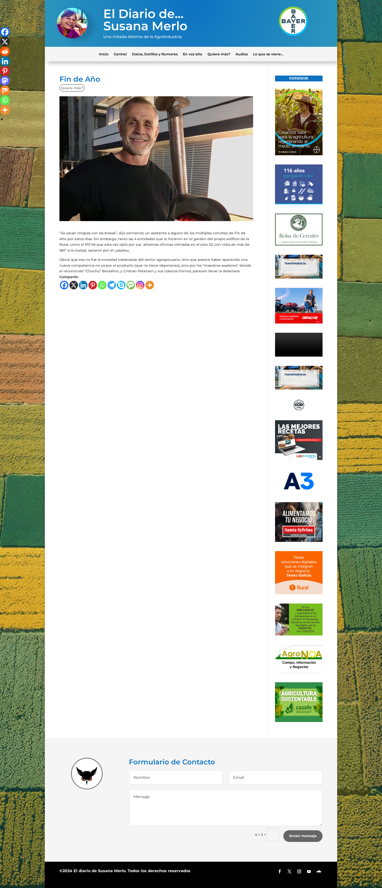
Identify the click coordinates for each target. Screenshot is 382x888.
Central (120, 54)
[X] (73, 285)
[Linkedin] (83, 285)
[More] (149, 285)
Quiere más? (219, 54)
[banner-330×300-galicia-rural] (299, 593)
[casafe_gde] (299, 721)
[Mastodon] (5, 81)
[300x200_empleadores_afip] (299, 634)
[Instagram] (140, 285)
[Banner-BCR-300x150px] (299, 277)
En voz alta (192, 54)
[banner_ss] (299, 540)
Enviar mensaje (303, 836)
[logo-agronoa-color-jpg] (299, 672)
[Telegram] (111, 285)
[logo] (299, 410)
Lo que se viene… (268, 54)
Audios (242, 54)
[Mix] (5, 90)
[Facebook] (64, 285)
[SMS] (130, 285)
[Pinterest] (92, 285)
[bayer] (299, 154)
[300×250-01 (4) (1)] (299, 459)
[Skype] (121, 285)
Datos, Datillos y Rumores (155, 54)
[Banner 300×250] (299, 203)
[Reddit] (5, 51)
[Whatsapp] (102, 285)
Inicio (103, 54)
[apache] (299, 322)
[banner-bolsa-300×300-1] (299, 244)
